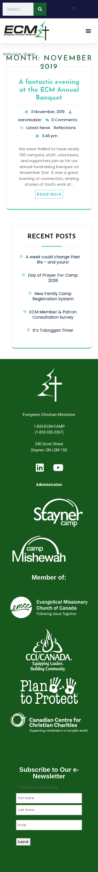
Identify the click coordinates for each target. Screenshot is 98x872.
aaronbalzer (30, 119)
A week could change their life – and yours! (53, 259)
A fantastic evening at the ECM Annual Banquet (49, 90)
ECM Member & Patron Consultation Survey (53, 314)
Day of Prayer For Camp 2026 (53, 277)
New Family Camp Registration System (53, 296)
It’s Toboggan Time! (53, 330)
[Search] (40, 9)
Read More (49, 194)
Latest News (38, 127)
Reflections (65, 127)
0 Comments (64, 119)
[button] (74, 8)
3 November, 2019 (48, 111)
